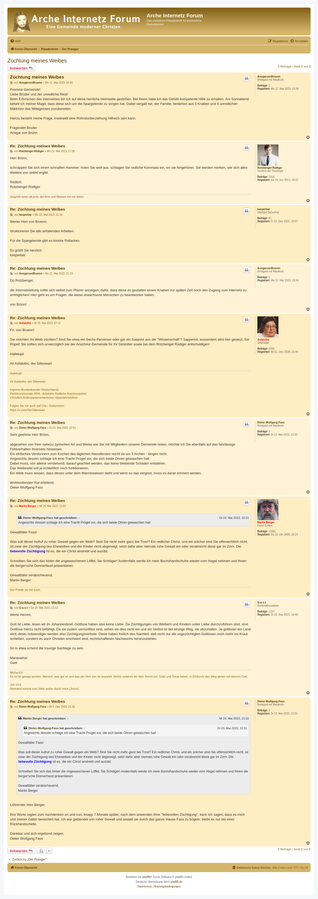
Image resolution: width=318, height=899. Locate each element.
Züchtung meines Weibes (37, 61)
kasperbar (263, 209)
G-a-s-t (261, 602)
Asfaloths (263, 339)
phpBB (146, 877)
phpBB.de (176, 881)
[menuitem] (15, 41)
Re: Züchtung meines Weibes (37, 146)
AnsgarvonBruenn (268, 76)
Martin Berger (265, 522)
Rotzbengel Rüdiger (269, 167)
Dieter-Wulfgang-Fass (271, 422)
